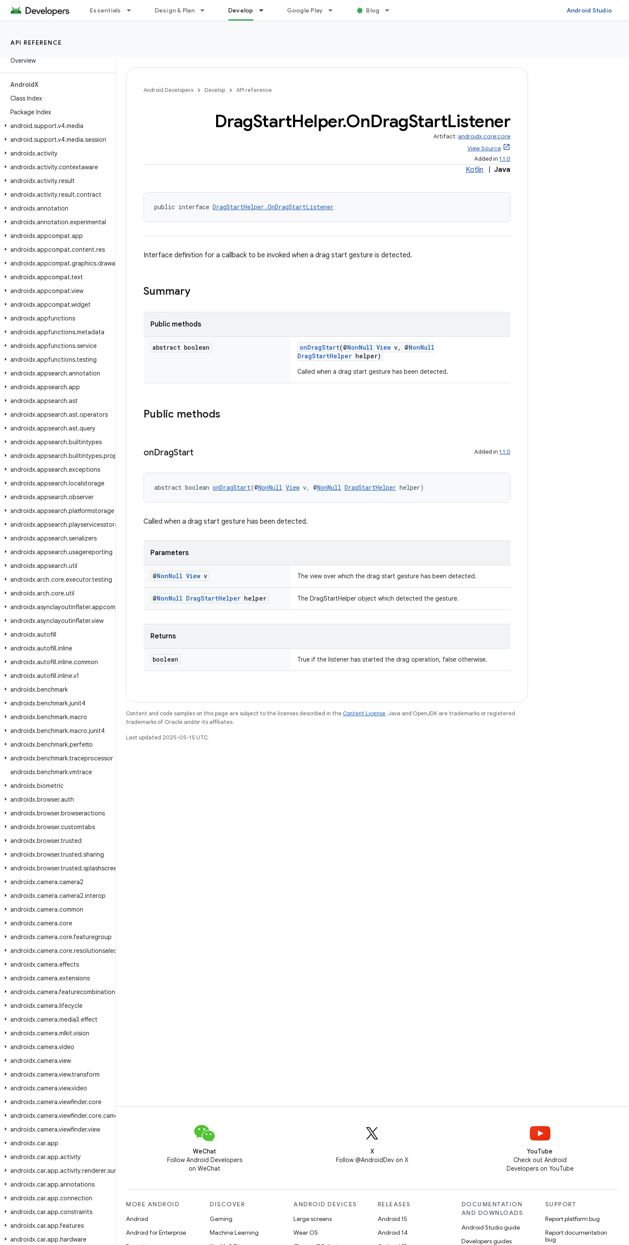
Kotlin (474, 169)
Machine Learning (234, 1232)
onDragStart (319, 347)
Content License (364, 713)
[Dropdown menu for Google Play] (334, 10)
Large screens (312, 1219)
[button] (56, 126)
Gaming (221, 1219)
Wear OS (305, 1232)
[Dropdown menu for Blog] (391, 10)
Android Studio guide (490, 1227)
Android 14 (393, 1232)
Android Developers (168, 90)
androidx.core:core (484, 136)
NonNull (360, 347)
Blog (372, 10)
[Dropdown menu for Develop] (265, 10)
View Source (484, 148)
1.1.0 (504, 158)
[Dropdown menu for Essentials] (132, 10)
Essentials (105, 10)
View (383, 347)
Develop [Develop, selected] (240, 10)
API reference (36, 42)
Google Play (305, 10)
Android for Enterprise (156, 1232)
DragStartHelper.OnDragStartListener (273, 207)
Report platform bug (572, 1219)
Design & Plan (175, 10)
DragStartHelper (324, 356)
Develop (215, 90)
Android (137, 1219)
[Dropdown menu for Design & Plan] (206, 10)
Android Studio (589, 10)
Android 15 (392, 1219)
